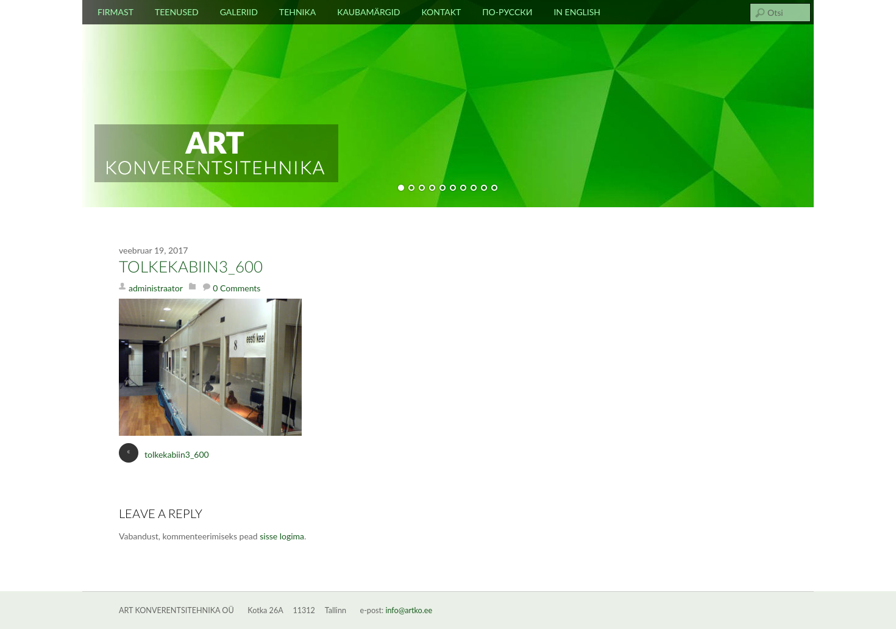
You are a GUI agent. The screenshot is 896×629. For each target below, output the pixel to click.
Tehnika (297, 12)
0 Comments (236, 288)
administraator (156, 288)
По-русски (507, 12)
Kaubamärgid (368, 12)
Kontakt (441, 12)
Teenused (177, 12)
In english (576, 12)
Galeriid (239, 12)
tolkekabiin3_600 (191, 267)
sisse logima (282, 536)
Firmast (115, 12)
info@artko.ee (408, 610)
